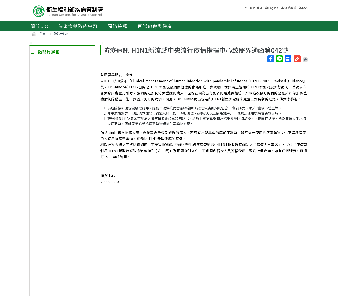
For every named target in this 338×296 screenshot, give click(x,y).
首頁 (42, 33)
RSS (305, 7)
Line (279, 58)
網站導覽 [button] (290, 7)
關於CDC (40, 26)
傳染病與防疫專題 (77, 26)
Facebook (270, 58)
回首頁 (257, 7)
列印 (287, 58)
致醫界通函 (61, 33)
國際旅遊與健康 (155, 26)
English (273, 8)
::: (30, 42)
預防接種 (117, 26)
